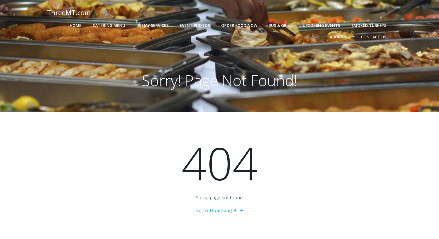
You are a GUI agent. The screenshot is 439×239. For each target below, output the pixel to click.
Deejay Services (152, 25)
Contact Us (373, 37)
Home (75, 25)
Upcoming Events (321, 25)
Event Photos (195, 25)
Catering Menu (109, 25)
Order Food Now (239, 25)
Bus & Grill (279, 25)
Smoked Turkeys (368, 25)
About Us (340, 37)
